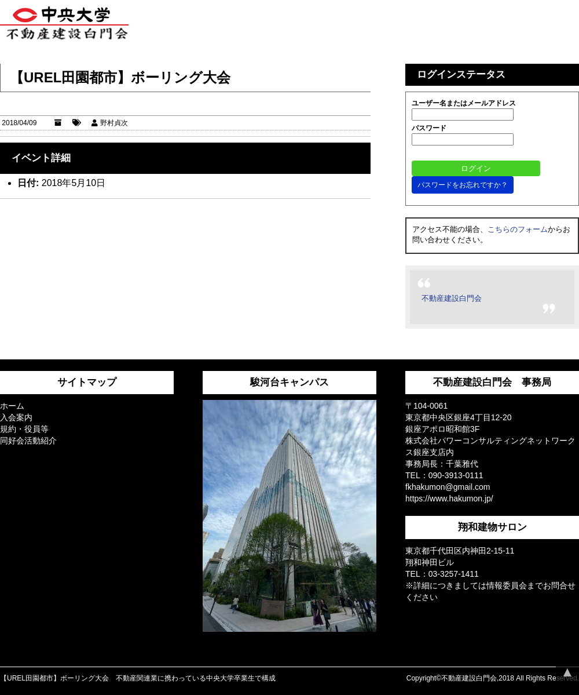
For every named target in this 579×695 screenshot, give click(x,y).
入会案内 (16, 417)
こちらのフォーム (518, 229)
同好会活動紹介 (28, 440)
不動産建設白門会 (452, 298)
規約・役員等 (24, 429)
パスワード (429, 128)
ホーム (12, 405)
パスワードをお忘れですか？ (462, 185)
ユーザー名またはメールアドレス (464, 103)
